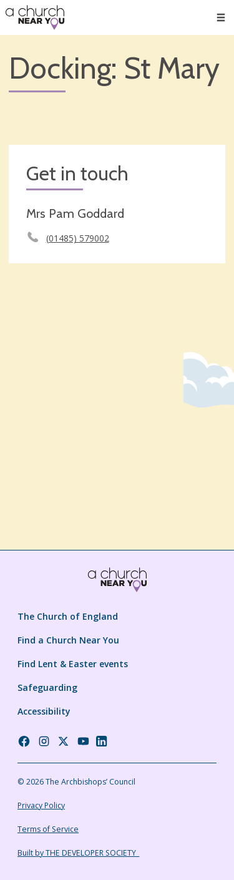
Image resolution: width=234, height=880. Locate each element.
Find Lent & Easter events (72, 664)
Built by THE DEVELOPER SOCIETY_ (78, 853)
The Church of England (67, 616)
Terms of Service (48, 829)
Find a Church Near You (68, 640)
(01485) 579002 (77, 238)
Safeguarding (47, 687)
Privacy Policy (41, 805)
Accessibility (44, 711)
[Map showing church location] (117, 380)
